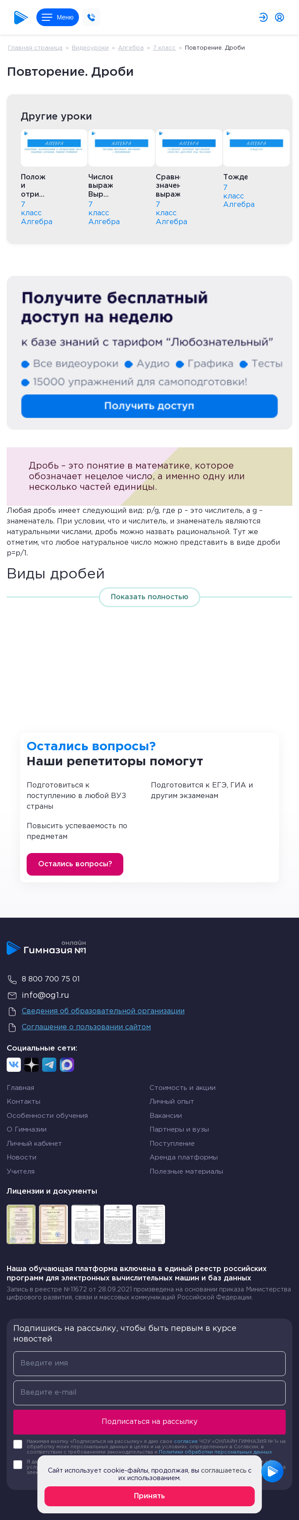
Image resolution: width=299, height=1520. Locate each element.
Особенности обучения (47, 1116)
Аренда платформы (184, 1157)
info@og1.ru (38, 995)
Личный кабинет (34, 1144)
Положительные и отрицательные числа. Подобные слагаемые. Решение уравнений (33, 186)
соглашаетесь (223, 1470)
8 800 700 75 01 (43, 979)
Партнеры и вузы (179, 1129)
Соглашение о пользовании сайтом (79, 1027)
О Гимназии (27, 1129)
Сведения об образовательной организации (96, 1011)
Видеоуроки (90, 48)
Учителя (21, 1172)
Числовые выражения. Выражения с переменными (100, 186)
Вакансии (166, 1116)
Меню (58, 17)
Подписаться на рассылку (149, 1422)
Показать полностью (150, 597)
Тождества (235, 177)
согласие (186, 1441)
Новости (21, 1157)
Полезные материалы (186, 1172)
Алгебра (131, 48)
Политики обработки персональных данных (215, 1452)
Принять (149, 1496)
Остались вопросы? (75, 864)
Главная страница (35, 48)
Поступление (172, 1144)
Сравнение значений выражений (168, 186)
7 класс (164, 48)
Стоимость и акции (183, 1088)
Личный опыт (172, 1102)
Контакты (23, 1102)
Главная (20, 1088)
